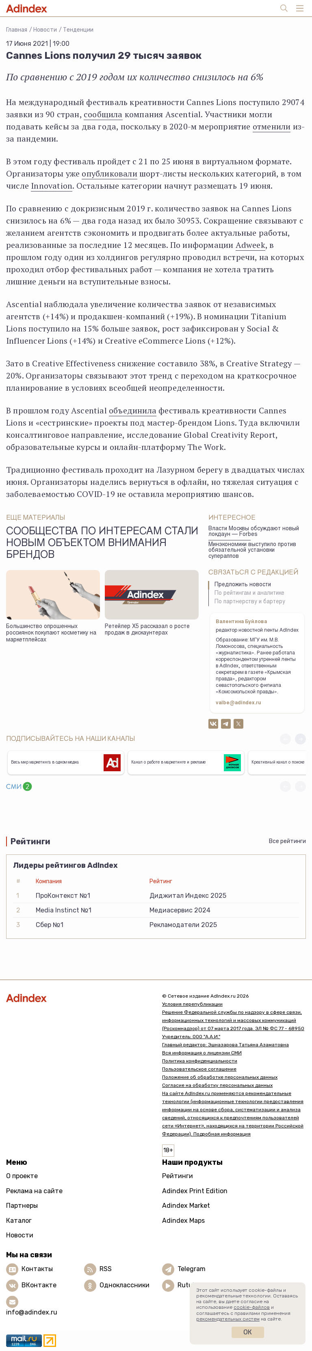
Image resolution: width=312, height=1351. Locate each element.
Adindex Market (186, 1205)
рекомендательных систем (228, 1319)
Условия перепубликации (192, 1004)
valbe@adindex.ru (238, 703)
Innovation (51, 185)
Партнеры (22, 1205)
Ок (247, 1332)
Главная (16, 29)
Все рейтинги (287, 841)
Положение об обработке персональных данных (219, 1077)
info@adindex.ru (31, 1312)
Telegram (192, 1269)
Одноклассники (125, 1285)
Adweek (250, 244)
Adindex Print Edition (195, 1191)
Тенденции (78, 29)
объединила (132, 410)
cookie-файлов (252, 1307)
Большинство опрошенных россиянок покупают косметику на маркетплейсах (51, 633)
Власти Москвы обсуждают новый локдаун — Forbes (253, 532)
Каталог (19, 1220)
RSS (106, 1269)
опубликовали (109, 173)
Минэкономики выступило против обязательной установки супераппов (252, 550)
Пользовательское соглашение (199, 1069)
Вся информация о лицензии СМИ (202, 1053)
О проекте (22, 1176)
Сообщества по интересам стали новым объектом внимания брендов (102, 544)
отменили (272, 126)
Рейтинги (177, 1176)
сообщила (103, 114)
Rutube (189, 1285)
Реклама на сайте (34, 1191)
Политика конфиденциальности (199, 1061)
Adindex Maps (183, 1220)
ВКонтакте (39, 1285)
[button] (300, 739)
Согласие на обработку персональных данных (217, 1085)
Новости (45, 29)
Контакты (37, 1269)
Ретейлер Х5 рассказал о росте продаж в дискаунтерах (147, 630)
